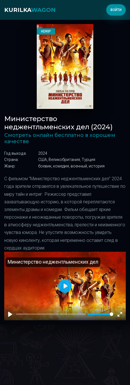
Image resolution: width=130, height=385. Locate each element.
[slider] (100, 314)
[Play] (10, 314)
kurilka (30, 10)
